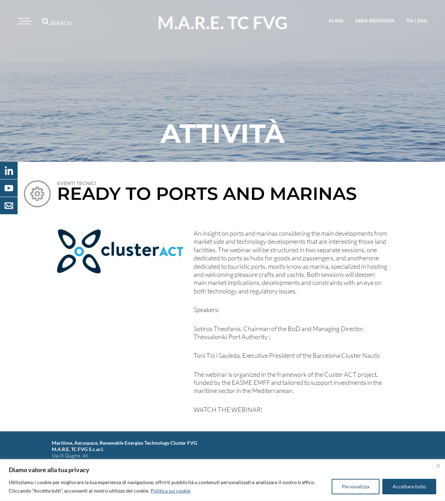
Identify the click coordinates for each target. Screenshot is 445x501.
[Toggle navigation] (24, 21)
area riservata (375, 21)
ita (410, 21)
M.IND (336, 21)
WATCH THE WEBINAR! (228, 409)
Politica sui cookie (170, 491)
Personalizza (355, 486)
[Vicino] (438, 466)
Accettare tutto (409, 486)
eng (422, 21)
